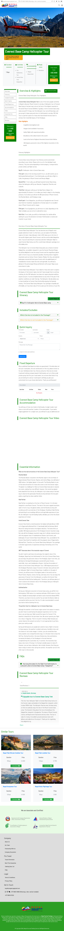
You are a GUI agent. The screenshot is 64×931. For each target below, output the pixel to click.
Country (20, 336)
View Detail (16, 766)
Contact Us (54, 80)
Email (48, 329)
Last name (35, 329)
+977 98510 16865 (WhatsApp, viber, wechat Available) (32, 1)
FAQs (6, 870)
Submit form (22, 356)
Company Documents (10, 852)
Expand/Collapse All (54, 298)
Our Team (7, 845)
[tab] (39, 303)
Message (21, 342)
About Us (7, 842)
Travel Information (9, 859)
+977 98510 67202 (9, 895)
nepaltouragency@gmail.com (9, 1)
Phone (41, 336)
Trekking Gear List (9, 866)
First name (21, 329)
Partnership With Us (10, 848)
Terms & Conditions (10, 877)
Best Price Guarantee (10, 863)
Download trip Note (50, 90)
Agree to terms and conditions (27, 352)
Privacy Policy (8, 881)
